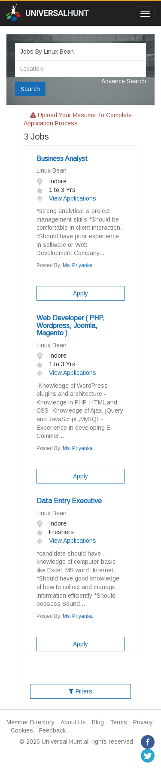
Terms (118, 722)
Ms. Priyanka (78, 265)
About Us (73, 722)
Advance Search (123, 81)
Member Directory (30, 722)
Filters (80, 691)
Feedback (52, 730)
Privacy (143, 722)
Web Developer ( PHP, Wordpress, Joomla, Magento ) (70, 325)
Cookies (22, 730)
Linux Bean (51, 170)
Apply (80, 293)
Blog (98, 722)
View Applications (66, 198)
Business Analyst (62, 158)
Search (30, 88)
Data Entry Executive (69, 501)
